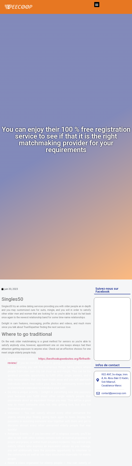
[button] (96, 4)
